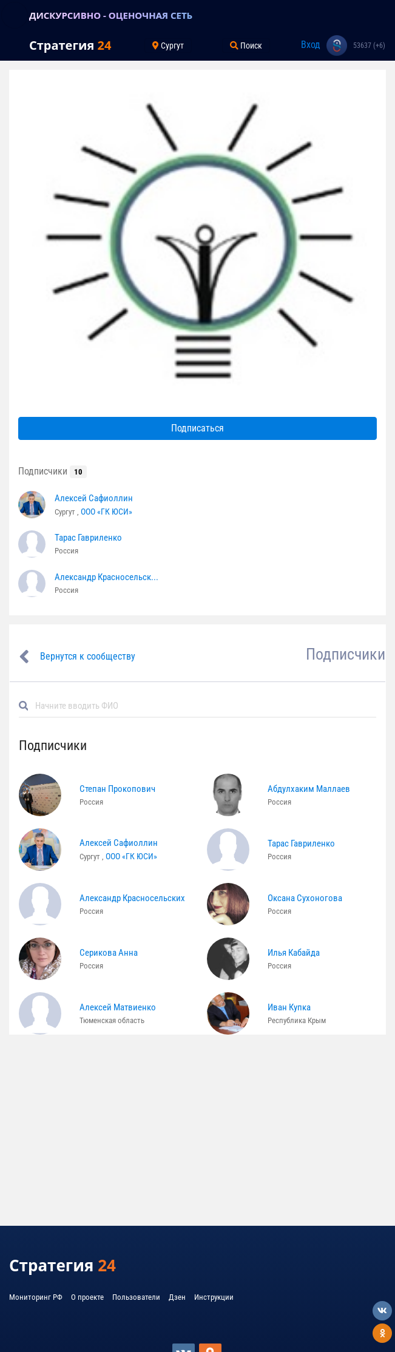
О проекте (87, 1297)
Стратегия (70, 45)
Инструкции (214, 1297)
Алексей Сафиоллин (94, 498)
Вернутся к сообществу (87, 656)
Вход (310, 44)
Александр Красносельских (132, 898)
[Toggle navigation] (14, 15)
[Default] (202, 705)
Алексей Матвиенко (117, 1007)
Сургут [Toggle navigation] (168, 45)
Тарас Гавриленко (88, 537)
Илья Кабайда (294, 952)
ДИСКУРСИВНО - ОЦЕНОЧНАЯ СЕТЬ (110, 15)
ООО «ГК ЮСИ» (106, 511)
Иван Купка (289, 1007)
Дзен (177, 1297)
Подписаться (197, 428)
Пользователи (136, 1297)
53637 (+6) (369, 45)
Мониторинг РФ (35, 1297)
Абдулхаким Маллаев (309, 788)
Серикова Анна (108, 952)
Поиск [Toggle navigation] (246, 45)
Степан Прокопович (117, 788)
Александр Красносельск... (106, 577)
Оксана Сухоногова (305, 898)
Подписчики (52, 471)
